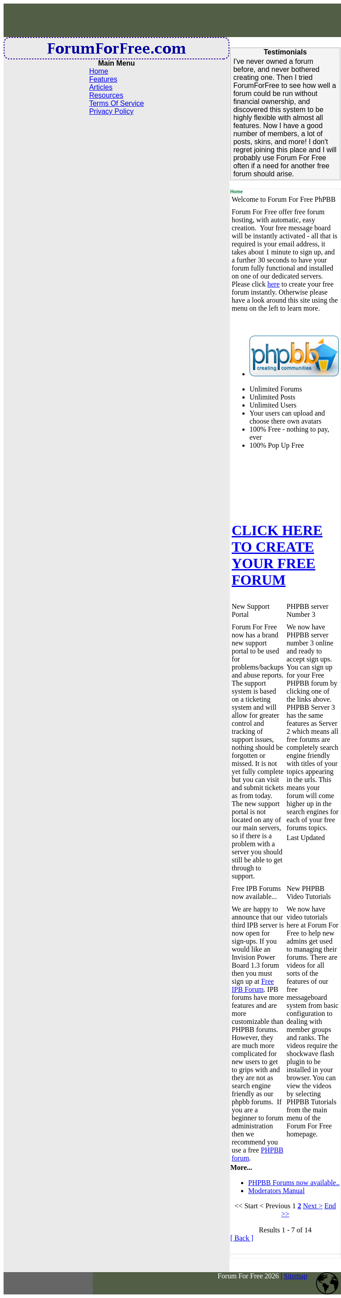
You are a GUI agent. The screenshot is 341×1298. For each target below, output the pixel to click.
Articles (100, 87)
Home (98, 71)
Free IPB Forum (253, 985)
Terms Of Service (116, 103)
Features (103, 79)
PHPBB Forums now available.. (294, 1182)
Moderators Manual (276, 1190)
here (273, 284)
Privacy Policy (111, 111)
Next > (313, 1206)
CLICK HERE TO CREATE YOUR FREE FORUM (277, 555)
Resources (106, 95)
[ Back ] (242, 1238)
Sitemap (295, 1276)
